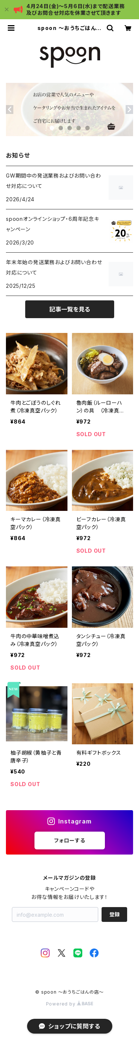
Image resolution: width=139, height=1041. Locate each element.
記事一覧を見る (69, 309)
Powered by (69, 1004)
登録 (114, 914)
